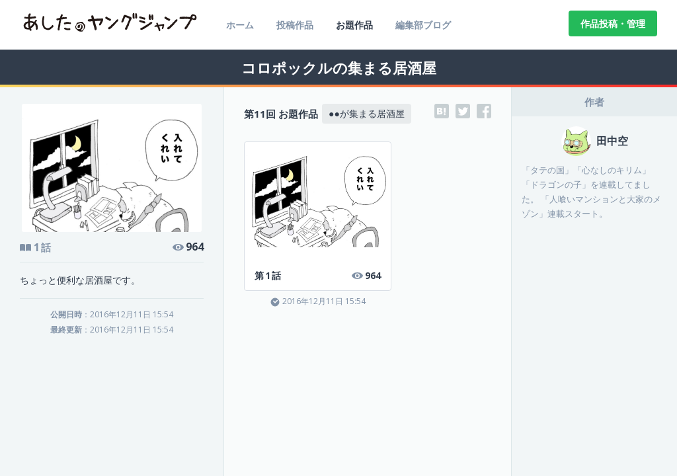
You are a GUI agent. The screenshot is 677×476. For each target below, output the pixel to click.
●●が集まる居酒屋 (367, 113)
